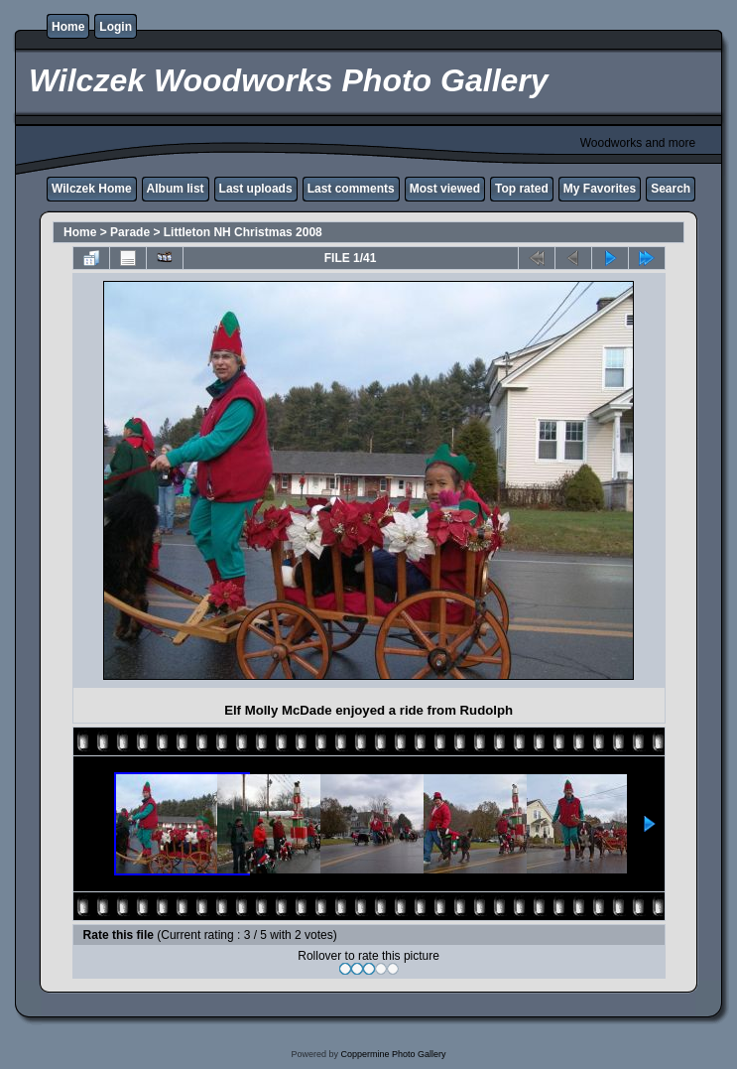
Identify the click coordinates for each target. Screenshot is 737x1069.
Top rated (522, 189)
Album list (175, 189)
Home (68, 27)
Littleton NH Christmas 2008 (243, 232)
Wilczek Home (92, 189)
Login (115, 27)
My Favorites (599, 189)
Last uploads (256, 189)
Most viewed (445, 189)
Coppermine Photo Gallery (392, 1054)
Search (670, 189)
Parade (130, 232)
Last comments (351, 189)
